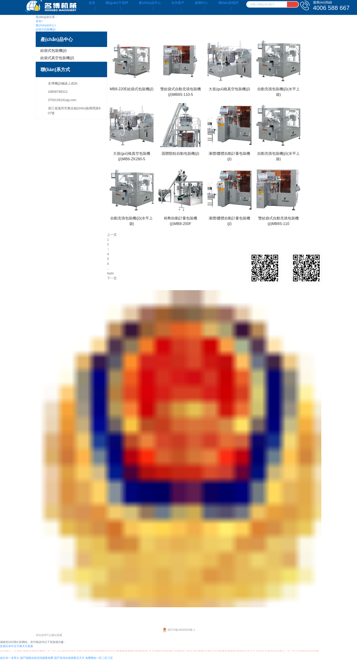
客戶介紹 (181, 261)
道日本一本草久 (9, 658)
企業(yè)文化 (45, 261)
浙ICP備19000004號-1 (178, 630)
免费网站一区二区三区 (99, 658)
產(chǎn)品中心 (46, 25)
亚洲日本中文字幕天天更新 (16, 646)
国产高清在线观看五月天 (69, 658)
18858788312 (58, 91)
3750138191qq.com (62, 100)
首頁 (39, 21)
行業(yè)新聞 (240, 269)
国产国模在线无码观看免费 (36, 658)
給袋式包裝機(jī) (46, 29)
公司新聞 (237, 261)
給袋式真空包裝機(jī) (57, 58)
